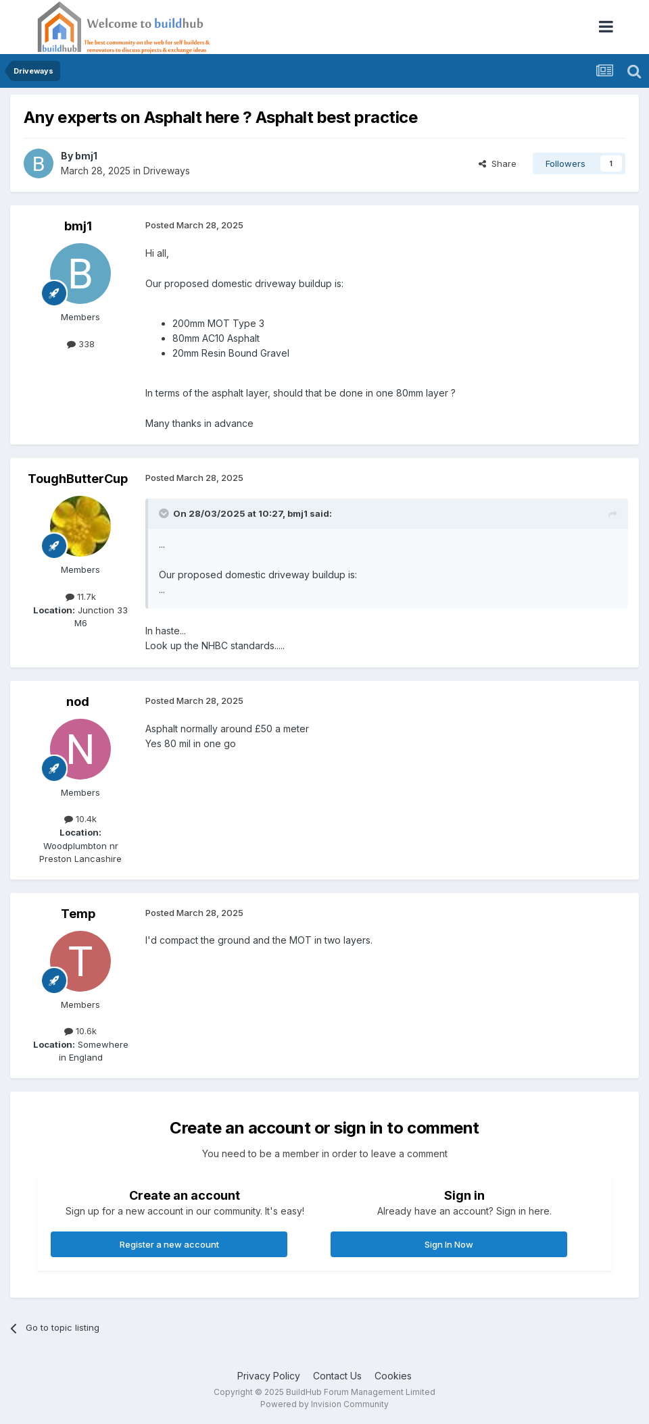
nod (77, 701)
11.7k (81, 596)
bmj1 (86, 155)
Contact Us (337, 1375)
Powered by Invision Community (324, 1404)
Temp (78, 914)
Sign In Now (449, 1244)
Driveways (166, 170)
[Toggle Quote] (165, 513)
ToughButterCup (78, 479)
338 (81, 343)
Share (497, 163)
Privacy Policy (268, 1375)
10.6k (80, 1030)
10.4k (80, 818)
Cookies (393, 1375)
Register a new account (169, 1244)
